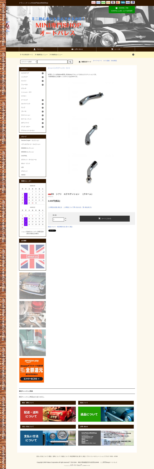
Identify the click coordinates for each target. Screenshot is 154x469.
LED (22, 167)
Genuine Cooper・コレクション (30, 140)
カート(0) (115, 49)
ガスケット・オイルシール (29, 159)
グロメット (24, 171)
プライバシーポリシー (93, 456)
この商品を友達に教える (55, 207)
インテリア (56, 68)
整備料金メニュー (41, 54)
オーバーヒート (97, 60)
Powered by (77, 465)
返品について (52, 226)
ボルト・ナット (25, 163)
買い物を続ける (87, 207)
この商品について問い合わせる (72, 207)
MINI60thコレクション (27, 148)
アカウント (38, 49)
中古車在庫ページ (26, 54)
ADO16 (23, 175)
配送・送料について (54, 456)
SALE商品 (114, 60)
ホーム (50, 68)
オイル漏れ (106, 60)
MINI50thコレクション (27, 152)
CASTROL (24, 155)
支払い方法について (42, 456)
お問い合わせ (77, 49)
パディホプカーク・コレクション (30, 144)
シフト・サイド (65, 68)
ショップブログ (104, 456)
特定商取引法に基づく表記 (64, 226)
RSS (111, 456)
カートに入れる (104, 218)
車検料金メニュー (55, 54)
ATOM (116, 456)
